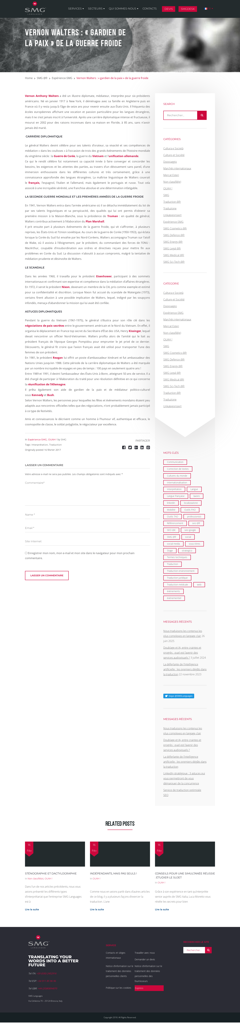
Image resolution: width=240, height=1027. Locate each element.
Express (139, 988)
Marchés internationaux (177, 168)
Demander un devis (145, 959)
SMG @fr (42, 78)
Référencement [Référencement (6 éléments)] (175, 523)
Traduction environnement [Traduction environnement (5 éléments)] (180, 570)
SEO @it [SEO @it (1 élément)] (171, 530)
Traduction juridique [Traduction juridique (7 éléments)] (177, 577)
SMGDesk (188, 9)
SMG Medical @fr (173, 255)
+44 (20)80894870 (47, 988)
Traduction (55, 444)
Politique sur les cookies (118, 987)
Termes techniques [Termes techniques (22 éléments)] (177, 557)
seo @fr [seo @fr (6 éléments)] (196, 523)
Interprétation (40, 444)
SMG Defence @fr (174, 235)
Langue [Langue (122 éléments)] (194, 489)
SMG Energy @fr (173, 242)
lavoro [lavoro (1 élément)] (197, 496)
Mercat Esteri (171, 175)
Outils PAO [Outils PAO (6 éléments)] (190, 509)
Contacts (149, 8)
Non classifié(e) (172, 182)
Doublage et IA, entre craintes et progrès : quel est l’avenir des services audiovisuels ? (182, 652)
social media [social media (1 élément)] (173, 543)
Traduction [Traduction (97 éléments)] (172, 564)
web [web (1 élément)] (199, 584)
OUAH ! (52, 439)
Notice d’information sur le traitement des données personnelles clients (119, 971)
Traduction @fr (172, 202)
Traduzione (169, 208)
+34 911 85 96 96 (46, 980)
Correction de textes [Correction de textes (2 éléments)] (178, 468)
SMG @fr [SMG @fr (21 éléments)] (171, 536)
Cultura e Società (173, 148)
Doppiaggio (170, 162)
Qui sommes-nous (122, 8)
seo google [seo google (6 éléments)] (190, 530)
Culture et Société (173, 155)
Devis (168, 9)
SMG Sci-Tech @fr (174, 262)
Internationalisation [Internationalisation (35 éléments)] (177, 482)
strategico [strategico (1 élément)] (187, 550)
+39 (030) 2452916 (46, 973)
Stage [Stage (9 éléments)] (170, 550)
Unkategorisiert (172, 215)
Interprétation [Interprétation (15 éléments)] (174, 489)
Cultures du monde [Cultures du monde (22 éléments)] (177, 475)
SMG (63, 439)
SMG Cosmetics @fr (175, 228)
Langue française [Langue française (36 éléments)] (175, 496)
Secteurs (95, 8)
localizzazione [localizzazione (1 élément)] (191, 502)
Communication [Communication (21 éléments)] (175, 462)
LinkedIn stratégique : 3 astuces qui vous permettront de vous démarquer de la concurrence (184, 778)
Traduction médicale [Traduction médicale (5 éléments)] (177, 584)
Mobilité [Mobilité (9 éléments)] (171, 509)
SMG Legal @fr (172, 248)
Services (75, 8)
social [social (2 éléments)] (188, 536)
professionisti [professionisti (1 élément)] (194, 516)
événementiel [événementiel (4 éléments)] (174, 598)
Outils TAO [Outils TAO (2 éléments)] (172, 516)
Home (29, 78)
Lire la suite (32, 909)
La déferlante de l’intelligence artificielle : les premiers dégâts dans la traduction (184, 669)
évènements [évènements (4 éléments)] (173, 591)
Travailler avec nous (145, 952)
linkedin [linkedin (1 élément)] (171, 502)
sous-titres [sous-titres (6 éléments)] (194, 543)
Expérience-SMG (62, 78)
